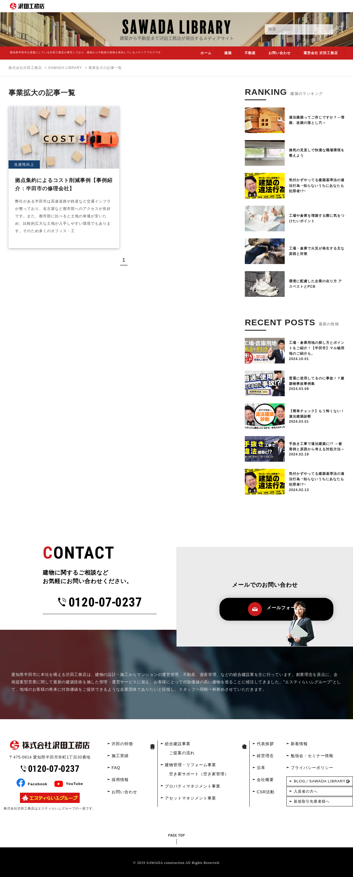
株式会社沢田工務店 (25, 68)
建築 (228, 53)
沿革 (261, 767)
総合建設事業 (177, 743)
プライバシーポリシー (312, 767)
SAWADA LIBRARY (65, 68)
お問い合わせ (279, 53)
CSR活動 (266, 792)
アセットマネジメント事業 (190, 798)
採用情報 (120, 779)
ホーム (206, 53)
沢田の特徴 (122, 743)
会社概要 (265, 779)
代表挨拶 (265, 743)
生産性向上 (24, 164)
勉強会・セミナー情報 (312, 755)
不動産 (250, 53)
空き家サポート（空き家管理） (199, 774)
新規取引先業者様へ (312, 801)
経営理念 (265, 755)
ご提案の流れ (182, 753)
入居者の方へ (306, 791)
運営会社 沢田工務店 (320, 53)
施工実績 (120, 755)
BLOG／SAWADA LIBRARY (320, 781)
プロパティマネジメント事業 (192, 786)
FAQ (116, 767)
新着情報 (299, 743)
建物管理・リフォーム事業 (190, 764)
